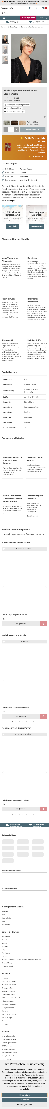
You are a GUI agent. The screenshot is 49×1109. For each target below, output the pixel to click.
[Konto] (36, 8)
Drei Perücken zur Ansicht (35, 459)
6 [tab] (30, 629)
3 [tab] (19, 629)
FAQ (3, 950)
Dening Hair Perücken (9, 1052)
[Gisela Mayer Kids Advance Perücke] (24, 770)
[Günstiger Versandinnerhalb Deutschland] (13, 22)
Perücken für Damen (9, 981)
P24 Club (5, 956)
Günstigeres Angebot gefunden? (18, 105)
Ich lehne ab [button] (24, 1100)
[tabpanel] (24, 586)
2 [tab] (16, 629)
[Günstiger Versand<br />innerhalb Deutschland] (13, 825)
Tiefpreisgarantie (7, 966)
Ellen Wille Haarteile (9, 1039)
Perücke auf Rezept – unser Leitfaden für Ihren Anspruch (12, 498)
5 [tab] (26, 629)
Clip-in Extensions (8, 1021)
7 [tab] (33, 629)
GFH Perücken (7, 1046)
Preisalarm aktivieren (14, 108)
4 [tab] (23, 629)
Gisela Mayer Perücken (9, 1043)
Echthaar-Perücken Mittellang (12, 998)
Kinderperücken (7, 988)
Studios (5, 13)
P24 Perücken (6, 1059)
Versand (4, 915)
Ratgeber (5, 946)
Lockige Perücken (8, 1008)
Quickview (21, 624)
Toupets (5, 1024)
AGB (3, 921)
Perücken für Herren (9, 985)
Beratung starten (36, 226)
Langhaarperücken (8, 994)
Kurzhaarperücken (8, 991)
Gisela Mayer (14, 27)
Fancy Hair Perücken (9, 1056)
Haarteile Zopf (7, 1018)
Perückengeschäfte (28, 18)
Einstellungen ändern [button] (24, 1104)
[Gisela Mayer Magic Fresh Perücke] (24, 584)
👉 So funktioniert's (37, 156)
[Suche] (42, 18)
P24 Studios (6, 953)
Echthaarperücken (8, 1001)
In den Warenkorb (32, 129)
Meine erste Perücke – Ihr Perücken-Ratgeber (12, 460)
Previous (3, 587)
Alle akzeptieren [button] (24, 1095)
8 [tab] (37, 629)
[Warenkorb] (44, 8)
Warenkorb (5, 940)
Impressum (6, 925)
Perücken (4, 27)
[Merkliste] (29, 8)
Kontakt (4, 943)
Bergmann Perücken (9, 1049)
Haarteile (5, 1011)
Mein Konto (6, 937)
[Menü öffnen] (4, 18)
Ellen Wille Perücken (9, 1036)
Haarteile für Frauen (9, 1014)
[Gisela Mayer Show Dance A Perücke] (24, 677)
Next (46, 587)
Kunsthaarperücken (9, 1004)
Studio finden (12, 226)
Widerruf (5, 911)
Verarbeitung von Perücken (35, 497)
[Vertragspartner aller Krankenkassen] (36, 22)
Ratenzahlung (6, 963)
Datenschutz (6, 918)
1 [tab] (12, 629)
